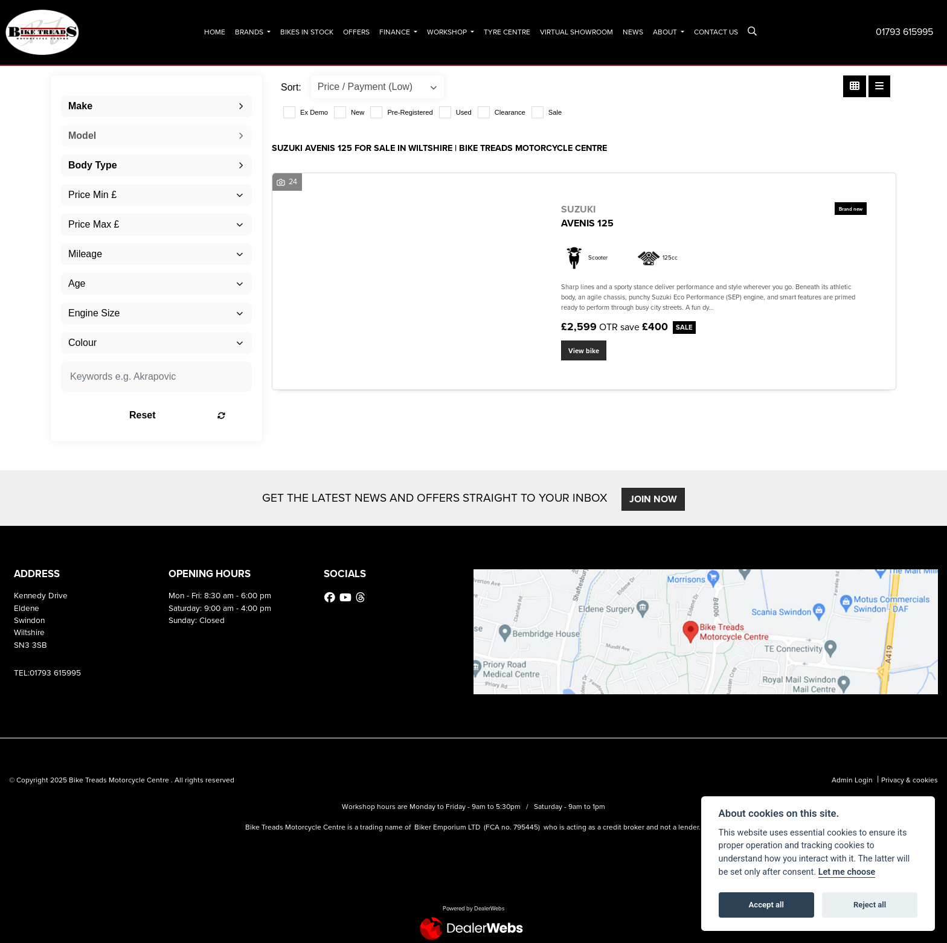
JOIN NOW (655, 499)
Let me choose (847, 872)
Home (214, 32)
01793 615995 (904, 32)
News (633, 32)
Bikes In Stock (306, 32)
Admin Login (852, 780)
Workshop (448, 32)
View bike (584, 351)
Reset (190, 415)
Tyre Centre (507, 32)
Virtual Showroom (576, 32)
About (666, 32)
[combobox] (156, 106)
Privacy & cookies (909, 780)
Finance (395, 32)
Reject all (869, 904)
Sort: (291, 87)
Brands (250, 32)
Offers (356, 32)
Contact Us (716, 32)
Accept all (766, 904)
